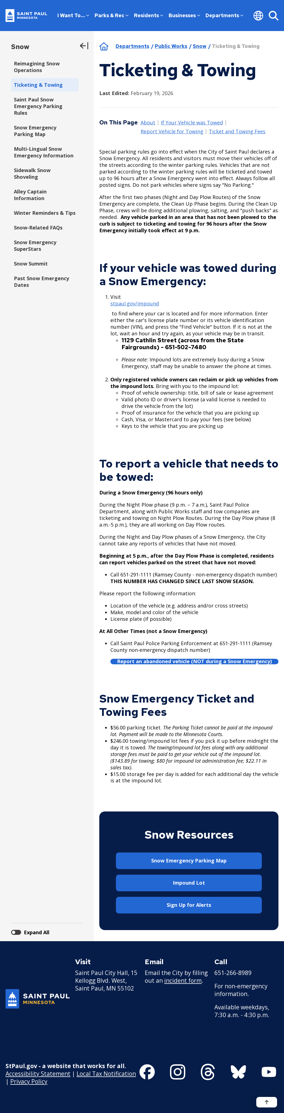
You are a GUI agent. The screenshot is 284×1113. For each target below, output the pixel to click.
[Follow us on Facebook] (147, 1072)
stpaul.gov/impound (134, 303)
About (148, 123)
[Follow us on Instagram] (177, 1072)
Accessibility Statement (38, 1074)
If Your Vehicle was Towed (192, 123)
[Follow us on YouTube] (269, 1072)
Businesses (184, 15)
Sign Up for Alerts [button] (189, 905)
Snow (20, 46)
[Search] (273, 15)
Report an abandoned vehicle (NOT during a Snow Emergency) (194, 661)
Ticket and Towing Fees (237, 132)
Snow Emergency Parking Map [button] (189, 860)
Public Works (171, 46)
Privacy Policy (28, 1081)
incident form (183, 980)
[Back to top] (266, 1102)
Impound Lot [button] (189, 882)
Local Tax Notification (106, 1074)
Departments (224, 15)
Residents (148, 15)
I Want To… (73, 15)
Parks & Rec (111, 15)
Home (103, 46)
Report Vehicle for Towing (172, 132)
